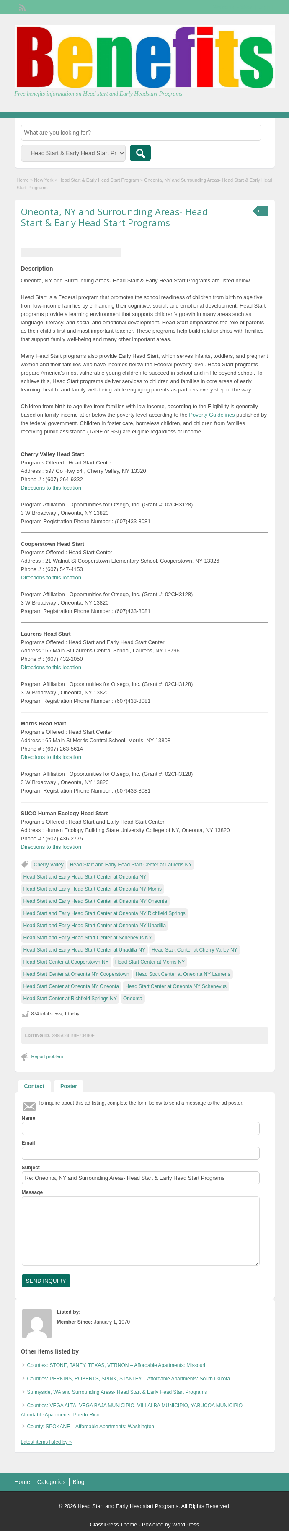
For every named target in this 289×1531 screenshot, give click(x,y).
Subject (31, 1168)
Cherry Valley (49, 865)
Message (32, 1192)
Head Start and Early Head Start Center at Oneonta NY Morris (92, 889)
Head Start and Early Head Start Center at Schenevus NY (87, 938)
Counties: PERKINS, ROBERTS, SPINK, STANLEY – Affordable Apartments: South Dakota (128, 1379)
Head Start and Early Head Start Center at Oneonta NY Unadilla (94, 926)
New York (43, 180)
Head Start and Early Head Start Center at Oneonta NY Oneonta (95, 901)
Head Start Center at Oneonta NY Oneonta (71, 986)
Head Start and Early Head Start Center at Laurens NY (131, 865)
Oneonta (132, 999)
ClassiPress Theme (113, 1524)
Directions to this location (51, 488)
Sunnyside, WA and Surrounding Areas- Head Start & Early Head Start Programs (117, 1392)
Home (23, 180)
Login (264, 7)
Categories (51, 1482)
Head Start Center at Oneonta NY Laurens (183, 974)
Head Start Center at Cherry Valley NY (194, 950)
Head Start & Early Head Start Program (99, 180)
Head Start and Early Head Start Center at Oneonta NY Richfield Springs (104, 913)
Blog (79, 1482)
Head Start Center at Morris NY (150, 962)
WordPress (185, 1524)
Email (28, 1143)
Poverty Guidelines (212, 415)
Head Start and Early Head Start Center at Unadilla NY (84, 950)
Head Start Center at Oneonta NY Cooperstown (76, 974)
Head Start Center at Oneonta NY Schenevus (176, 986)
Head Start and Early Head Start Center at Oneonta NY (85, 877)
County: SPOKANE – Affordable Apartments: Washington (91, 1426)
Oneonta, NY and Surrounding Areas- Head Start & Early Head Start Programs (114, 217)
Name (29, 1118)
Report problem (47, 1056)
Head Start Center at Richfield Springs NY (70, 999)
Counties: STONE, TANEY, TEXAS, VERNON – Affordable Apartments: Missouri (116, 1365)
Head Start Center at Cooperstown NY (66, 962)
